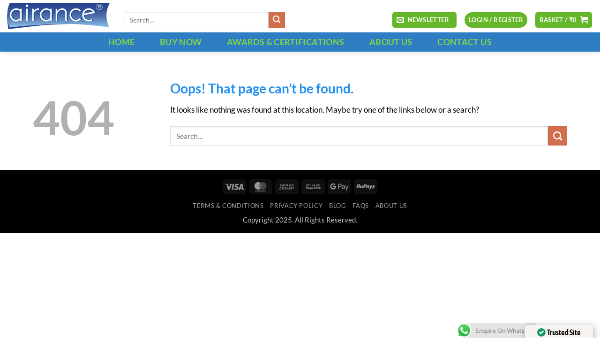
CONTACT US (464, 42)
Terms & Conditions (228, 205)
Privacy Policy (296, 205)
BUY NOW (181, 42)
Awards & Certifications (285, 42)
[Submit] (277, 20)
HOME (121, 42)
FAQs (360, 205)
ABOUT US (390, 42)
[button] (424, 20)
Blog (337, 205)
